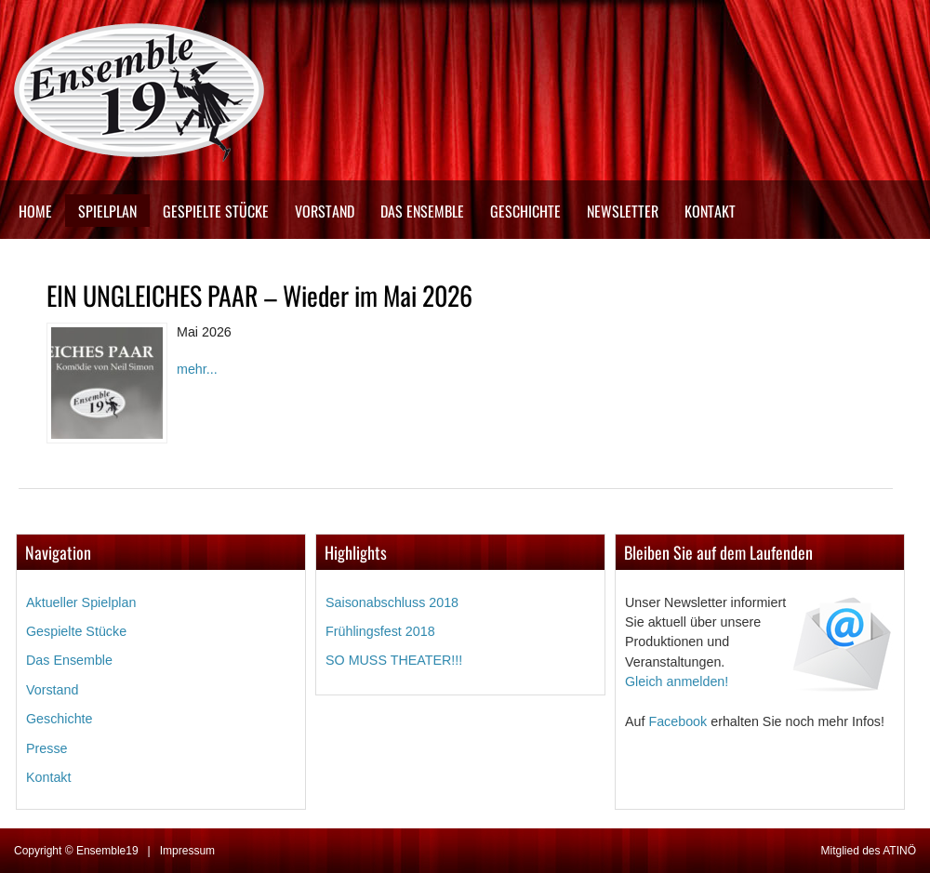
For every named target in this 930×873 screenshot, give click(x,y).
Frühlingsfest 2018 (380, 631)
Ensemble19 (107, 850)
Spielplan (107, 211)
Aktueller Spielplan (81, 602)
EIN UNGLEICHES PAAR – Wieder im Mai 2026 (259, 295)
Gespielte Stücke (216, 211)
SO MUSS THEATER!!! (394, 660)
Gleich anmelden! (676, 681)
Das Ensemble (422, 211)
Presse (47, 748)
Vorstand (324, 211)
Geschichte (525, 211)
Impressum (187, 850)
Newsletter (622, 211)
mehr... (197, 369)
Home (35, 211)
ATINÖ (899, 850)
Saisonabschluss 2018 (392, 602)
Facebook (677, 721)
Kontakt (710, 211)
